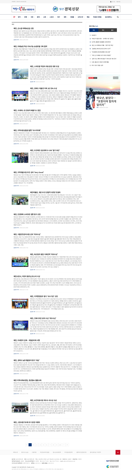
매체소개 (15, 452)
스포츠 (52, 17)
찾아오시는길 (24, 452)
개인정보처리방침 (44, 452)
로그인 (113, 1)
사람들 (72, 17)
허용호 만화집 (97, 17)
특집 (88, 17)
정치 (19, 17)
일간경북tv (108, 17)
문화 (38, 17)
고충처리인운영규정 (81, 452)
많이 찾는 (93, 26)
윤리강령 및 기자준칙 (95, 452)
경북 (65, 17)
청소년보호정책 (57, 452)
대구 (58, 17)
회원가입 (118, 1)
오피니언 (80, 17)
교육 (44, 17)
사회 (32, 17)
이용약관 (34, 452)
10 (60, 445)
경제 (25, 17)
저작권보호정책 (68, 452)
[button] (117, 77)
